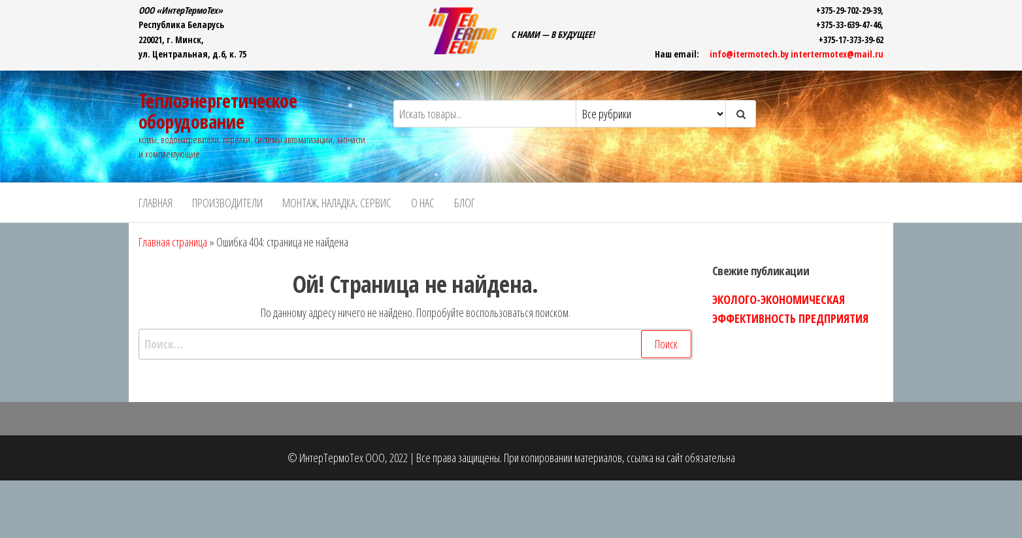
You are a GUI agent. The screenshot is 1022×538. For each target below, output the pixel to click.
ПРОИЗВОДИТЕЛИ (227, 202)
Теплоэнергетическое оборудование (218, 111)
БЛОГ (464, 202)
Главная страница (173, 242)
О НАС (423, 202)
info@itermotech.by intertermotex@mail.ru (796, 54)
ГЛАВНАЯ (156, 202)
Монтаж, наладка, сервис (336, 202)
